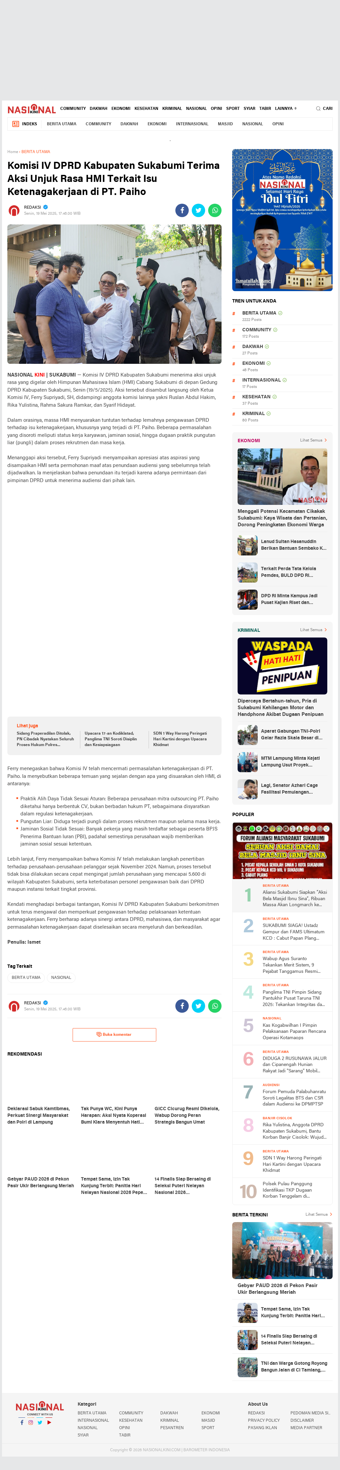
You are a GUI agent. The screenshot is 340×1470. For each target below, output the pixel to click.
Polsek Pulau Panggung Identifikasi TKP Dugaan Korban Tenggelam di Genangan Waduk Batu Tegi (291, 1191)
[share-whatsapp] (215, 210)
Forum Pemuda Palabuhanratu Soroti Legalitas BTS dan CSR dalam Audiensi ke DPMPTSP (294, 1098)
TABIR (265, 109)
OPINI (216, 109)
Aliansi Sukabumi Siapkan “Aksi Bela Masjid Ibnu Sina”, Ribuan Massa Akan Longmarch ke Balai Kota (295, 899)
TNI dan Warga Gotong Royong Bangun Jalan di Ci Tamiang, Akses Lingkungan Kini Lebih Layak (294, 1367)
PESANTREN (172, 1428)
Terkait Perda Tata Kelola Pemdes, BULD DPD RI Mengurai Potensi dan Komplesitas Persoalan (288, 572)
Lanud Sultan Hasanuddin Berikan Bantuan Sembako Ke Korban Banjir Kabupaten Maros (293, 545)
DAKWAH (98, 109)
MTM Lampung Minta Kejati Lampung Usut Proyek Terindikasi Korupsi (290, 762)
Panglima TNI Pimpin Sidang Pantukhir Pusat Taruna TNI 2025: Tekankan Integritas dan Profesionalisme (294, 999)
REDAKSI (256, 1413)
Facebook (21, 1425)
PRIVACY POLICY (264, 1421)
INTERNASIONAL (192, 124)
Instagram (30, 1425)
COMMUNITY (73, 109)
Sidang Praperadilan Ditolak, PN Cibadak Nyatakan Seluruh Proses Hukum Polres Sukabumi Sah (45, 740)
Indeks (24, 124)
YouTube (49, 1425)
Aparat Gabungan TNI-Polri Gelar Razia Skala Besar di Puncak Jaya (290, 735)
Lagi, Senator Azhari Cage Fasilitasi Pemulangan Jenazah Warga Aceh (289, 789)
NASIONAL (196, 109)
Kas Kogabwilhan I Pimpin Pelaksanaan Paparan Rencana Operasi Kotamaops (294, 1032)
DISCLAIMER (302, 1421)
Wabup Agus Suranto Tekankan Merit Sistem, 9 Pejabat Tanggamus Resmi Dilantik (290, 965)
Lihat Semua (311, 441)
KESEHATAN (146, 109)
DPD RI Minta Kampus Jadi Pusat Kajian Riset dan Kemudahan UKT (289, 600)
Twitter (39, 1425)
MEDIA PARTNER (306, 1428)
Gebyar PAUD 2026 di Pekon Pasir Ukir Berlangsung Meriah (278, 1289)
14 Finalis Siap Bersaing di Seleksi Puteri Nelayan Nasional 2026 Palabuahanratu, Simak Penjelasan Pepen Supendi (290, 1340)
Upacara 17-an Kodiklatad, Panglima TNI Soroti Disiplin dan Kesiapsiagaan (111, 739)
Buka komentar (114, 1034)
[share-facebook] (182, 210)
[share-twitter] (198, 210)
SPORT (233, 109)
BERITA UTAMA (61, 124)
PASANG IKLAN (262, 1428)
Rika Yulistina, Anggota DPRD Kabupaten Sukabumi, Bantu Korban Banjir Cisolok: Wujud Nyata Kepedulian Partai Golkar (294, 1132)
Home (12, 152)
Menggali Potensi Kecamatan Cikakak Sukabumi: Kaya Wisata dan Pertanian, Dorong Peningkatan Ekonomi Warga (282, 518)
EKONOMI (121, 109)
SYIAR (249, 109)
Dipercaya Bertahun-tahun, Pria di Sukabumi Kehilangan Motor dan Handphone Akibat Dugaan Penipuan (281, 707)
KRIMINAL (172, 109)
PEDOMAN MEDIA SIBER (311, 1413)
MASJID (225, 124)
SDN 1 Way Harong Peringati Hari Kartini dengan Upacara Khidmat (180, 739)
